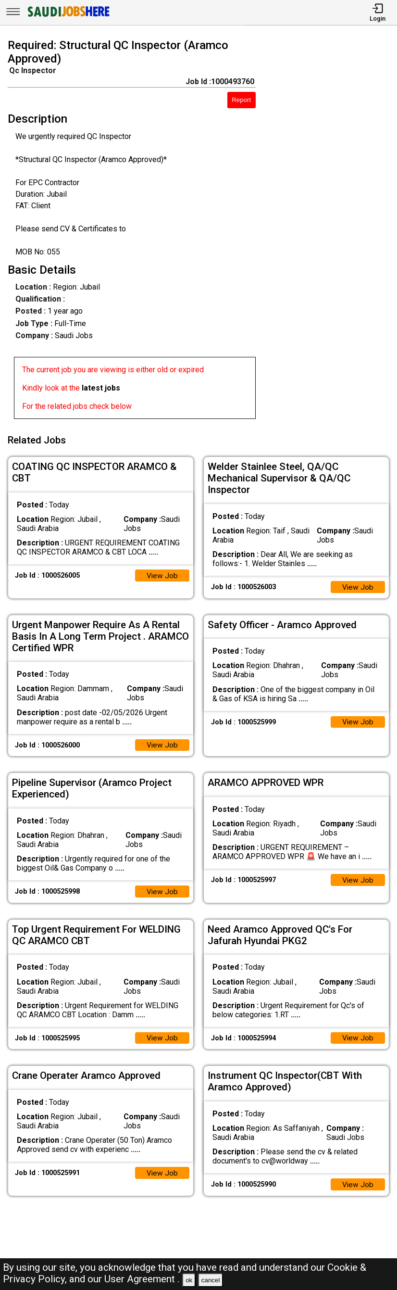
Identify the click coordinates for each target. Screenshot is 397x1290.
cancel (210, 1280)
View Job (162, 572)
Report (241, 99)
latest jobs (101, 387)
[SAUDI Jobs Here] (68, 16)
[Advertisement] (331, 231)
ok (189, 1280)
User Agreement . (142, 1279)
